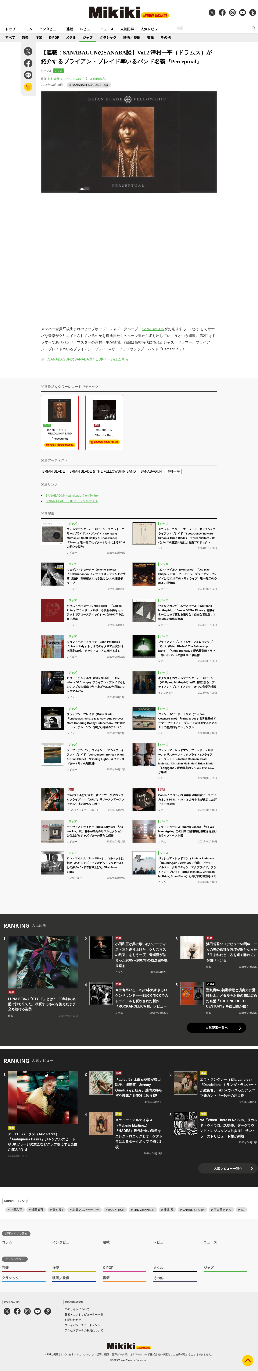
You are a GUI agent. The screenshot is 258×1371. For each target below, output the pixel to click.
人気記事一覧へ (216, 1027)
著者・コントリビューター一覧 (84, 1314)
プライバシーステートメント (82, 1325)
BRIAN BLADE (53, 471)
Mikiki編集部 (97, 79)
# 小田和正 (15, 1209)
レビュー (86, 28)
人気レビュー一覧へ (228, 1168)
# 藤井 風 (167, 1209)
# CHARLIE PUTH (192, 1209)
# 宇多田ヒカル (221, 1209)
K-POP (54, 37)
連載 (69, 28)
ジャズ (88, 37)
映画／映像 (131, 37)
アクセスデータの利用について (84, 1330)
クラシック (108, 37)
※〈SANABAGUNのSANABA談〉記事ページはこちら (85, 359)
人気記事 (127, 28)
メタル (71, 37)
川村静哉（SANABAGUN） (66, 79)
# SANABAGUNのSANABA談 (88, 85)
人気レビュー (151, 28)
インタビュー (49, 28)
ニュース (107, 28)
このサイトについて (77, 1309)
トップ (10, 28)
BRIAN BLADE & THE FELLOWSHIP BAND (102, 471)
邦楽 (25, 37)
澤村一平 (173, 471)
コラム (27, 28)
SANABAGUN (153, 329)
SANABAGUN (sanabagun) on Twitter (72, 495)
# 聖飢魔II (56, 1209)
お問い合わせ (73, 1319)
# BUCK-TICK (115, 1209)
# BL (241, 1209)
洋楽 (38, 37)
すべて (10, 37)
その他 (166, 37)
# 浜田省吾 (36, 1209)
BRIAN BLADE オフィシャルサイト (72, 501)
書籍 (150, 37)
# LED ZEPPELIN (143, 1209)
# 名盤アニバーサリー (84, 1209)
